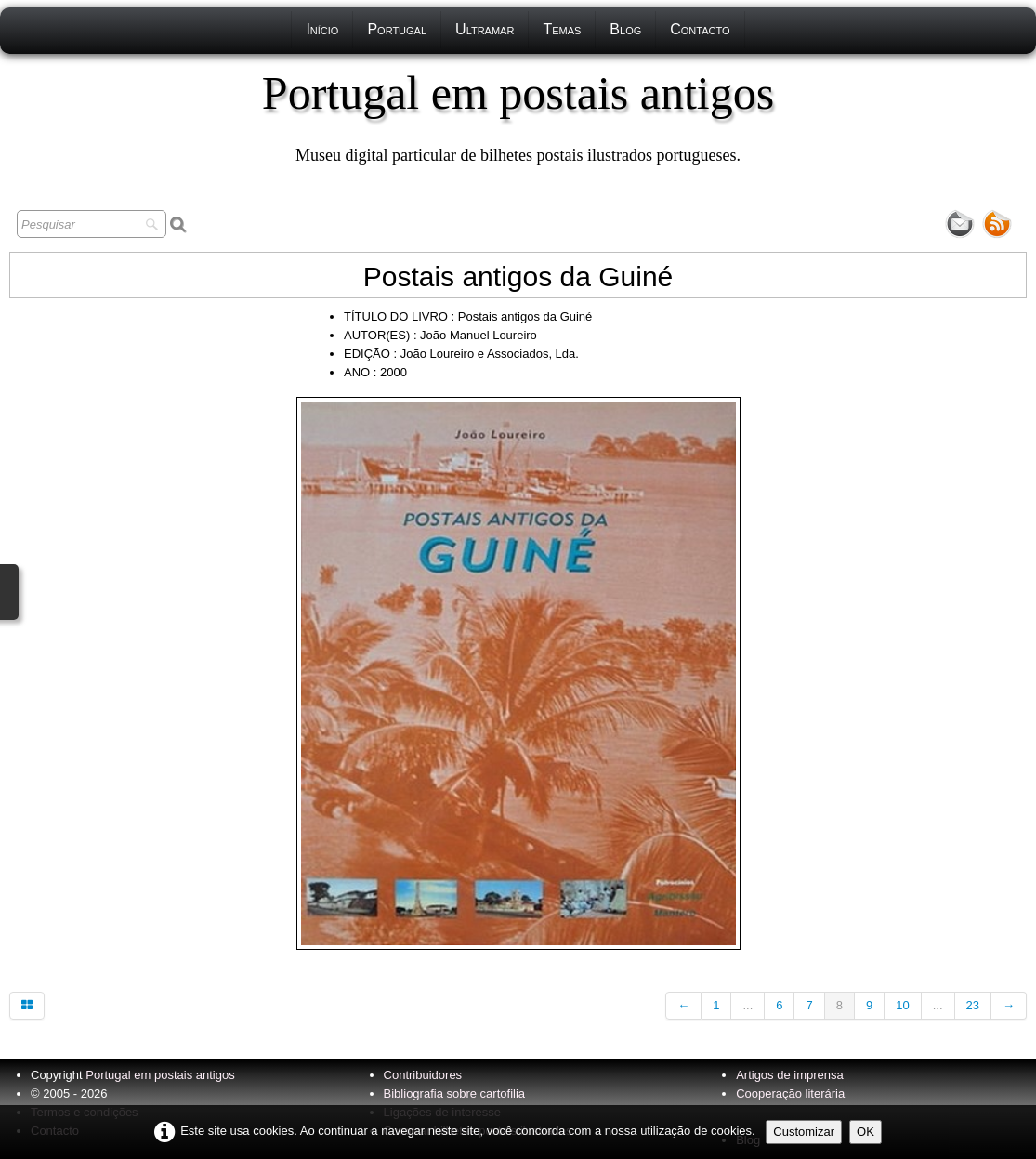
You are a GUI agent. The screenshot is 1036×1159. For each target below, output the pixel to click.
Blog (625, 29)
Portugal (396, 29)
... (747, 1005)
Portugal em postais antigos (159, 1075)
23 (972, 1005)
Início (322, 29)
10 (902, 1005)
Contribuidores (423, 1075)
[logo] (518, 116)
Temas (562, 29)
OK (865, 1132)
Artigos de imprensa (790, 1075)
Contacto (699, 29)
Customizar (803, 1132)
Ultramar (484, 29)
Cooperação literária (790, 1093)
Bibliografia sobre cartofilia (454, 1093)
